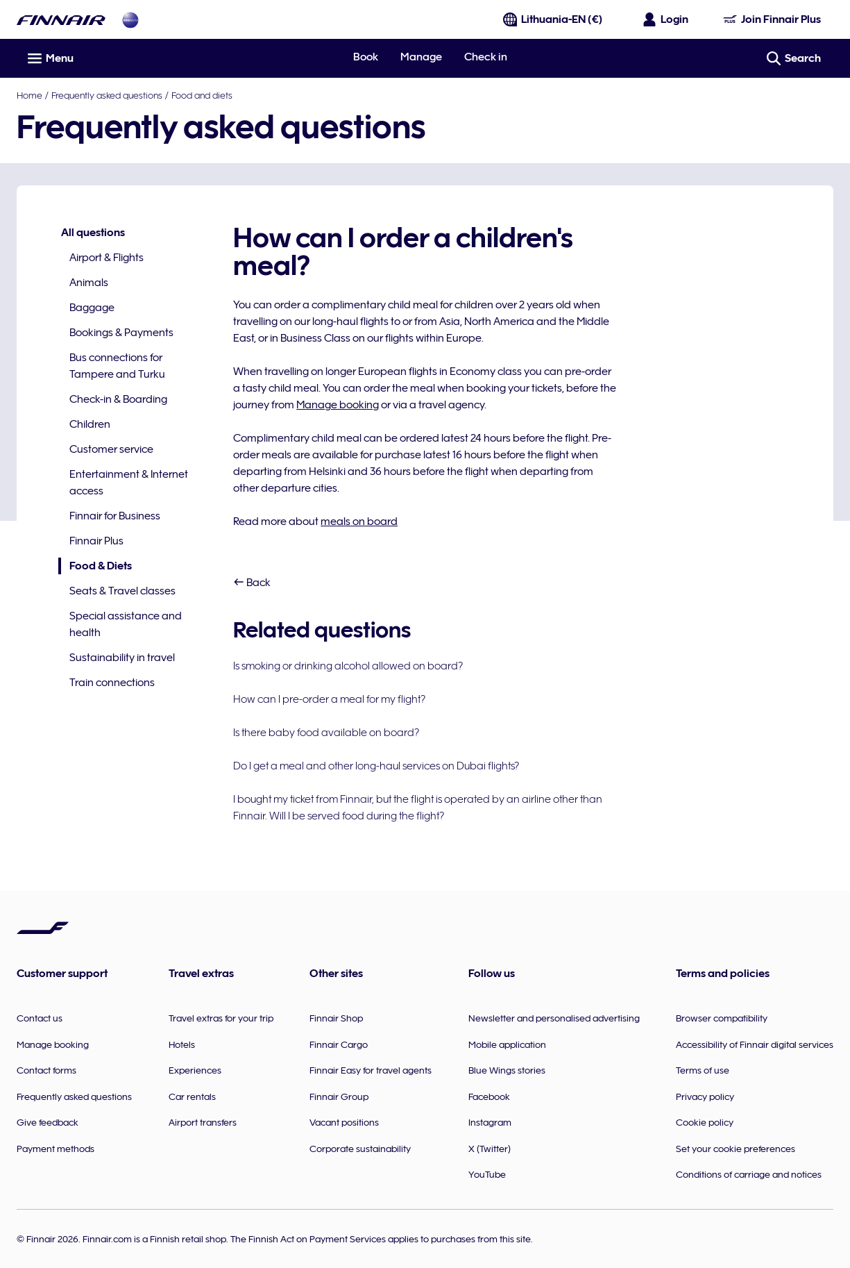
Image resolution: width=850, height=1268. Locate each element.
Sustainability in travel (122, 657)
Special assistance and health (125, 624)
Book (365, 57)
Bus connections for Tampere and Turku (117, 366)
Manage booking (337, 405)
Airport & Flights (106, 257)
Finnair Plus (96, 541)
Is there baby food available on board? (326, 732)
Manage (421, 57)
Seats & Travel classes (122, 591)
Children (89, 424)
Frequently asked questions (106, 95)
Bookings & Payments (121, 332)
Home (29, 95)
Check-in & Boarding (118, 399)
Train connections (112, 682)
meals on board (359, 521)
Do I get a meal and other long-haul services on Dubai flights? (376, 766)
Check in (485, 57)
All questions (93, 232)
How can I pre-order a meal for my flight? (329, 699)
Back (252, 582)
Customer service (111, 449)
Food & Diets (95, 566)
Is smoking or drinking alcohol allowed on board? (348, 666)
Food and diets (201, 95)
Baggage (91, 307)
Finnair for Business (114, 516)
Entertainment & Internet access (128, 482)
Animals (88, 282)
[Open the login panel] (666, 19)
